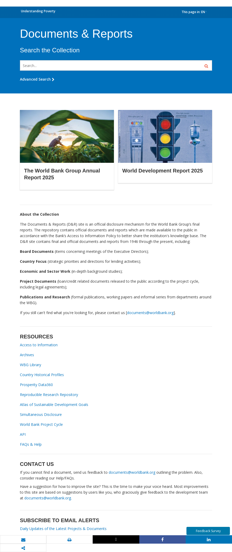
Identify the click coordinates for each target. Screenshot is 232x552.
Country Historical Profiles (42, 374)
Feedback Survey (208, 531)
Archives (27, 354)
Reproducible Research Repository (49, 394)
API (23, 434)
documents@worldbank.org (150, 312)
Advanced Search (37, 79)
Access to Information (39, 344)
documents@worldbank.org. (48, 497)
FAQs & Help (31, 444)
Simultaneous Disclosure (41, 414)
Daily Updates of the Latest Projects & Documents (63, 528)
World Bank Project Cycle (41, 424)
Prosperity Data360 (36, 384)
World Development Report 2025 (162, 171)
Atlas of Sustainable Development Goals (54, 404)
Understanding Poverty (38, 11)
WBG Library (30, 364)
